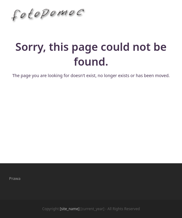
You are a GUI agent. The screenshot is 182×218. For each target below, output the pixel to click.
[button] (169, 15)
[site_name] (70, 208)
